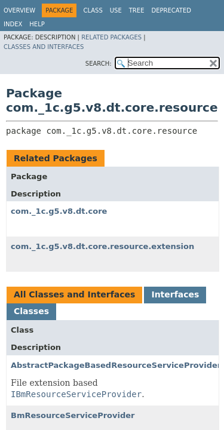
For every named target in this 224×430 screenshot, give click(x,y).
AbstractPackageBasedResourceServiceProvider (116, 365)
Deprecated (171, 10)
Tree (137, 10)
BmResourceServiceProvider (73, 415)
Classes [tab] (31, 311)
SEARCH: (98, 63)
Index (13, 24)
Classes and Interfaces (44, 47)
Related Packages (111, 37)
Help (36, 24)
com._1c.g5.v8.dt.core (59, 211)
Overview (19, 10)
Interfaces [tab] (175, 294)
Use (116, 10)
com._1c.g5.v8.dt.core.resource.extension (102, 246)
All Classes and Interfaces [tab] (74, 294)
